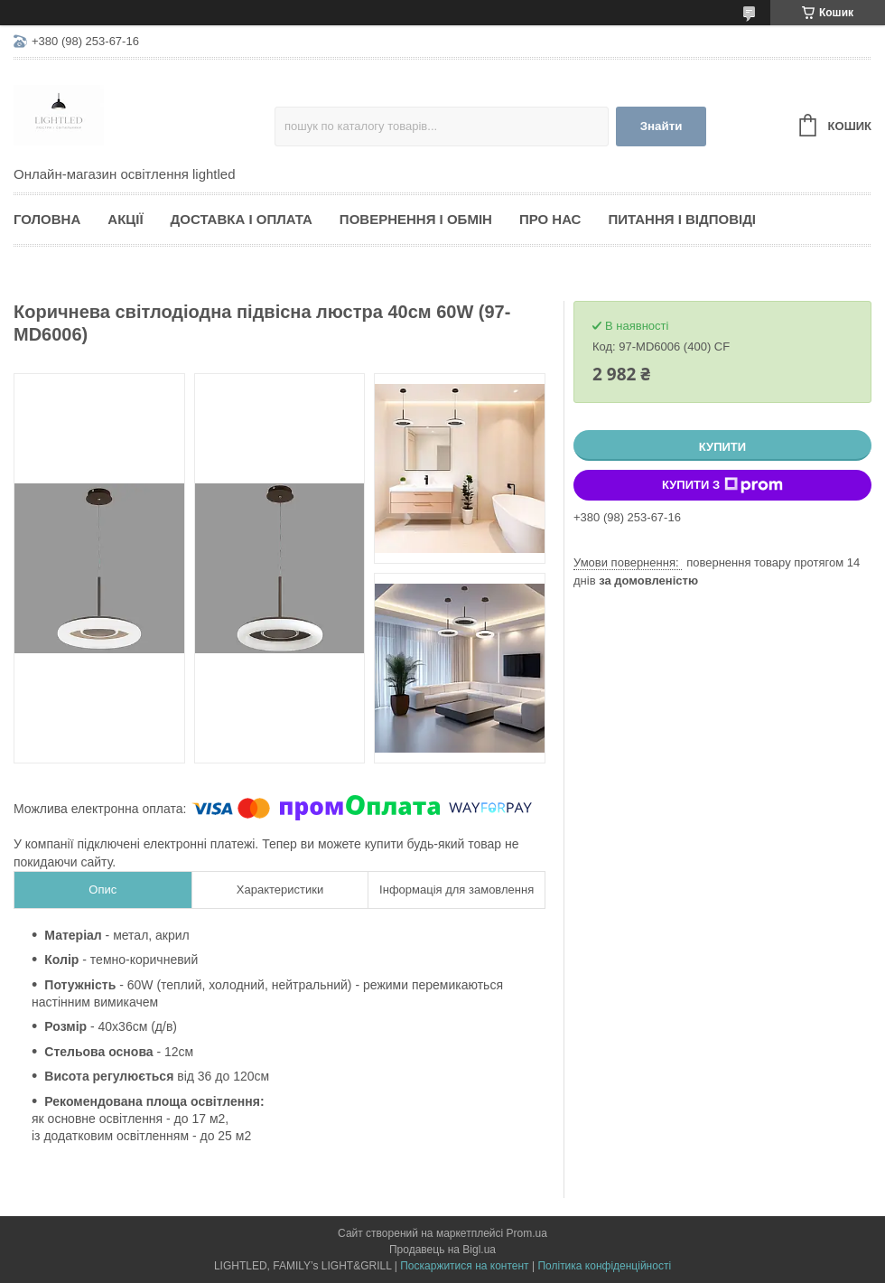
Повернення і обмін (416, 219)
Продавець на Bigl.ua (442, 1249)
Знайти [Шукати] (661, 126)
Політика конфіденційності (604, 1266)
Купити (722, 447)
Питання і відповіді (682, 219)
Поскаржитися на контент (464, 1266)
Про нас (550, 219)
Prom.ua (527, 1233)
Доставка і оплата (241, 219)
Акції (125, 219)
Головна (47, 219)
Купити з (722, 485)
